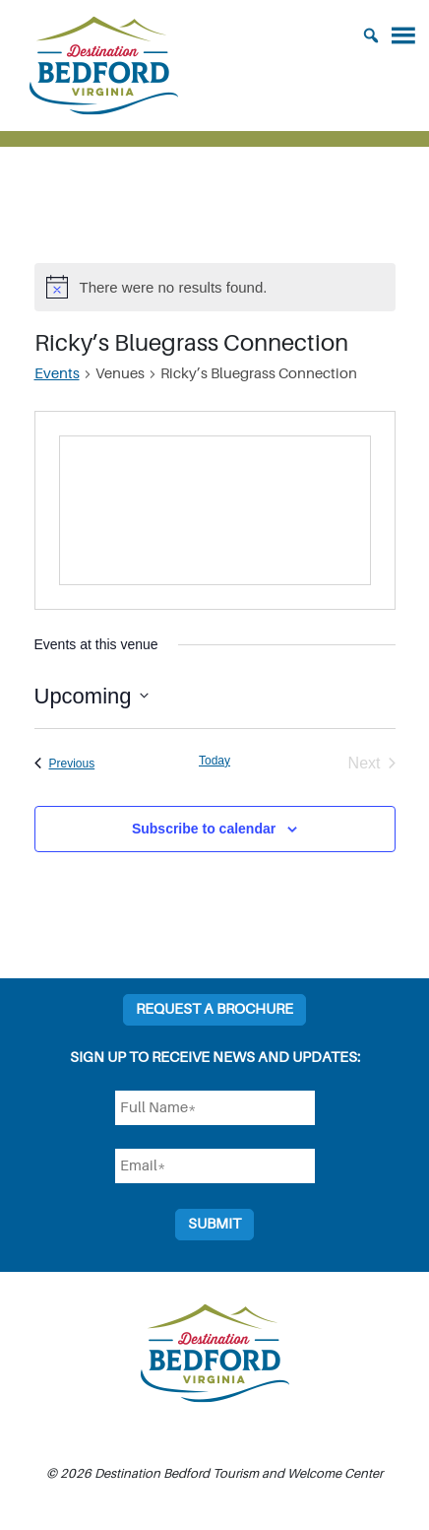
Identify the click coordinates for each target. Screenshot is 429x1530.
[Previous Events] (64, 763)
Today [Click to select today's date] (214, 760)
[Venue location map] (215, 510)
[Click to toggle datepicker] (91, 696)
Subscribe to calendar (204, 828)
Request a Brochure (214, 1009)
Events (57, 374)
